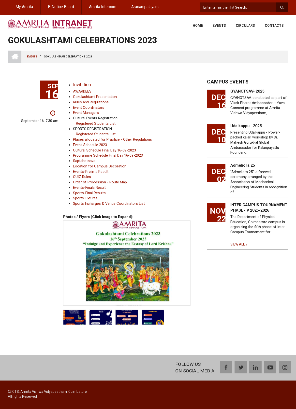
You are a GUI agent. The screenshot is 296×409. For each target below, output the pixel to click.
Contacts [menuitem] (274, 25)
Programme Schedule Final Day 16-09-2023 (108, 155)
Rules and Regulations (91, 102)
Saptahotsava (84, 161)
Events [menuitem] (219, 25)
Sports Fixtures (85, 198)
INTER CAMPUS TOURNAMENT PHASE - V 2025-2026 (258, 208)
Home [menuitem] (198, 25)
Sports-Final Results (89, 193)
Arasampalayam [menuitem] (145, 6)
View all (237, 244)
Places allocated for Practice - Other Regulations (112, 139)
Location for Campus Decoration (99, 166)
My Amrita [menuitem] (24, 6)
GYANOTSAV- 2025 (247, 91)
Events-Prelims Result (90, 171)
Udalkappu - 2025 (246, 125)
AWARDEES (82, 91)
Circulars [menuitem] (245, 25)
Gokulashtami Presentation (95, 97)
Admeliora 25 (242, 165)
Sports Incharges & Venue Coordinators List (109, 203)
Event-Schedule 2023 (90, 145)
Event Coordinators (88, 107)
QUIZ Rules (82, 177)
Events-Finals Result (89, 187)
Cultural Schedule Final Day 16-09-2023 (104, 150)
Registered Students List (96, 123)
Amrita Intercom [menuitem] (102, 6)
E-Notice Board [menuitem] (61, 6)
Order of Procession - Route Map (100, 182)
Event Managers (86, 112)
